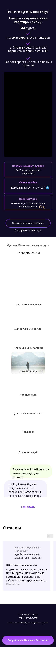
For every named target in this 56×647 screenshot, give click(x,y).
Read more (13, 584)
